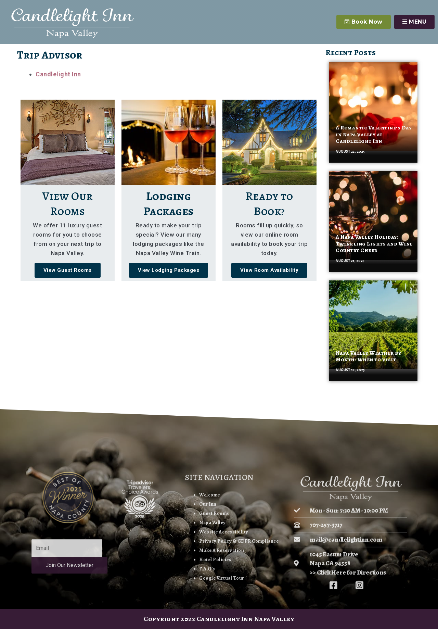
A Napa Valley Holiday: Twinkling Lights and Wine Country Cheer (374, 243)
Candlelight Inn (58, 74)
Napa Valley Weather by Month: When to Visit (368, 356)
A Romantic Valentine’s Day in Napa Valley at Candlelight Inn (374, 134)
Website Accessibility (222, 597)
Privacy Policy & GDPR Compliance (238, 607)
